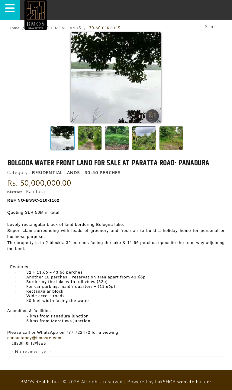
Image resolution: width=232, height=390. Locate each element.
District (14, 192)
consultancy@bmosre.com (34, 338)
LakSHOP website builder (183, 381)
